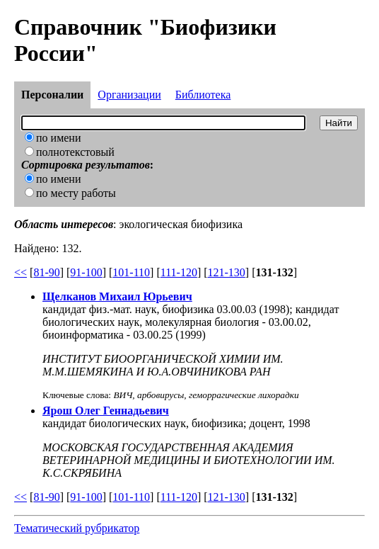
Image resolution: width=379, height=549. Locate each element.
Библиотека (203, 95)
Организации (129, 95)
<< (20, 272)
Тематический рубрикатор (76, 528)
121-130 (226, 272)
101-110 (131, 272)
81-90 (46, 272)
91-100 (86, 272)
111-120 (179, 272)
